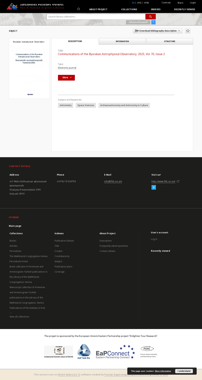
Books (13, 240)
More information (163, 371)
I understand (184, 371)
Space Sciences (86, 105)
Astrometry (65, 105)
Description (106, 240)
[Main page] (78, 9)
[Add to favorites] (187, 31)
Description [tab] (75, 41)
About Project (98, 9)
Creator (59, 251)
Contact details (107, 251)
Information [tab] (122, 41)
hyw (146, 3)
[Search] (150, 16)
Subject (58, 261)
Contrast (166, 2)
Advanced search (138, 22)
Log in (154, 239)
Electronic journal (67, 67)
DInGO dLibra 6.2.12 (69, 374)
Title (57, 245)
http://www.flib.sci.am (163, 181)
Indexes (156, 9)
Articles (13, 245)
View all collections (19, 316)
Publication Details (64, 240)
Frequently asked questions (114, 245)
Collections (129, 9)
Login (193, 2)
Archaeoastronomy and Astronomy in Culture (124, 105)
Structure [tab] (169, 41)
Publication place (63, 266)
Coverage (60, 271)
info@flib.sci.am (113, 181)
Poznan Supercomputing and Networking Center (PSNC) (136, 374)
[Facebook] (154, 187)
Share (180, 2)
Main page (15, 225)
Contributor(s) (62, 256)
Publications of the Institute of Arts (27, 307)
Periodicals (15, 251)
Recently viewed (184, 9)
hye (139, 3)
